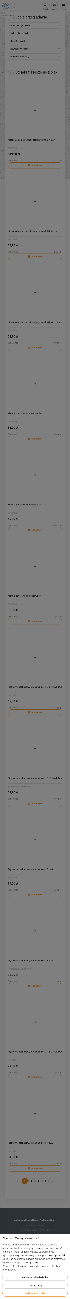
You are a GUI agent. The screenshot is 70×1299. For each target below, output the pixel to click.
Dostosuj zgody (35, 1285)
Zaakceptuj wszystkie (35, 1293)
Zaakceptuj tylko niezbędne (35, 1277)
